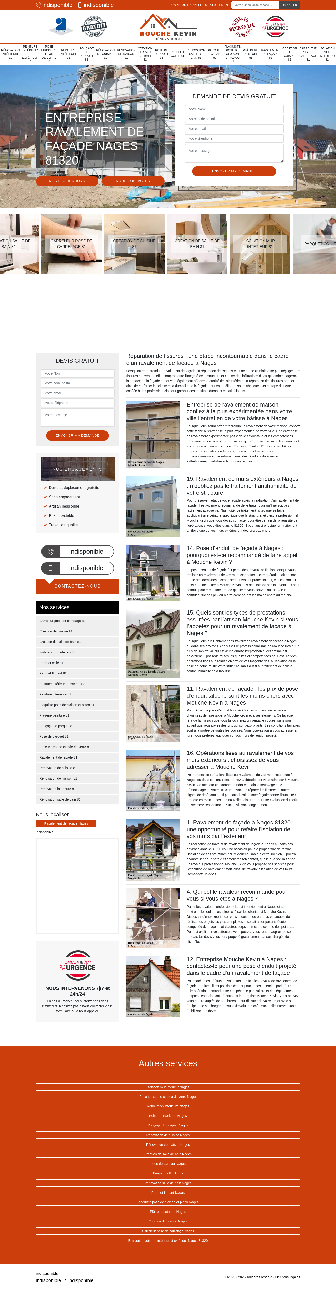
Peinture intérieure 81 (68, 54)
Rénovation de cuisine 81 (105, 54)
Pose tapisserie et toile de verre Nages (167, 1097)
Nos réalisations (67, 181)
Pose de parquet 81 (161, 54)
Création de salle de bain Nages (168, 1154)
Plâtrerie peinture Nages (168, 1212)
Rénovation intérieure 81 (10, 54)
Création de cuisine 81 (289, 54)
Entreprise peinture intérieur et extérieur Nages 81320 (168, 1240)
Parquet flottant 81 (215, 54)
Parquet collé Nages (168, 1173)
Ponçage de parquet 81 (87, 54)
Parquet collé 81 (177, 54)
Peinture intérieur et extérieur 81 (30, 54)
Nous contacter (133, 181)
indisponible (54, 5)
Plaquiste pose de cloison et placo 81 (233, 54)
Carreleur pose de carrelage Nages (168, 1231)
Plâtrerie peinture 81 (251, 54)
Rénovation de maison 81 (126, 54)
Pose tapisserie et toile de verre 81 (49, 54)
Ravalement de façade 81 (270, 54)
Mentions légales (287, 1277)
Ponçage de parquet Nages (168, 1125)
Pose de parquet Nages (168, 1164)
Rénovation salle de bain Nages (168, 1183)
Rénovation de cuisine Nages (168, 1135)
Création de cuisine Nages (167, 1221)
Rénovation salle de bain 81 (196, 54)
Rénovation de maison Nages (168, 1145)
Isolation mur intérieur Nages (168, 1087)
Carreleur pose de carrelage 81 (308, 54)
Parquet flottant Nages (168, 1192)
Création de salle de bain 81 (145, 54)
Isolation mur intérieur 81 (327, 54)
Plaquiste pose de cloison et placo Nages (167, 1202)
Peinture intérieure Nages (168, 1116)
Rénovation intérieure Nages (168, 1106)
